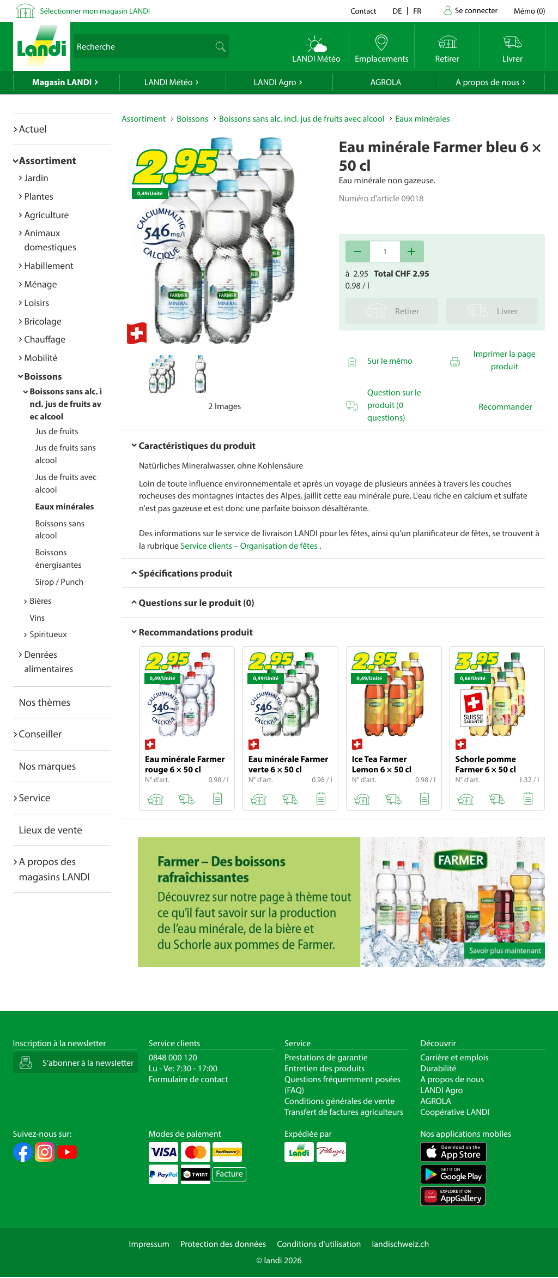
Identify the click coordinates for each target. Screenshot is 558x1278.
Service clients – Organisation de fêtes (249, 546)
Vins (37, 618)
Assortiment (47, 160)
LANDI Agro (274, 82)
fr (417, 10)
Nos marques (47, 765)
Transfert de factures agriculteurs (343, 1112)
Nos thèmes (45, 702)
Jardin (36, 177)
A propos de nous (487, 82)
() (529, 10)
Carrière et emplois (454, 1057)
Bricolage (43, 321)
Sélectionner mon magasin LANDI (95, 10)
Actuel (33, 128)
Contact (363, 10)
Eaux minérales (64, 506)
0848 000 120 (173, 1057)
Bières (41, 601)
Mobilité (41, 357)
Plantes (39, 196)
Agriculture (47, 214)
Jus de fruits (56, 431)
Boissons (43, 376)
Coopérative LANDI (454, 1112)
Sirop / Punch (59, 582)
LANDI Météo (168, 82)
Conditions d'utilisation (319, 1244)
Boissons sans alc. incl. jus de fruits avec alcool (66, 404)
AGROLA (385, 82)
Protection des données (223, 1244)
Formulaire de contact (188, 1079)
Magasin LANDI (62, 82)
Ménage (41, 284)
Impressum (149, 1244)
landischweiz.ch (400, 1244)
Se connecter (476, 10)
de (397, 10)
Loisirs (37, 302)
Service (35, 797)
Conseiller (40, 733)
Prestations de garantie (326, 1057)
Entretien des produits (324, 1068)
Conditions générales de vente (339, 1101)
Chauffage (45, 339)
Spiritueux (48, 634)
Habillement (49, 265)
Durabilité (438, 1068)
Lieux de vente (50, 829)
